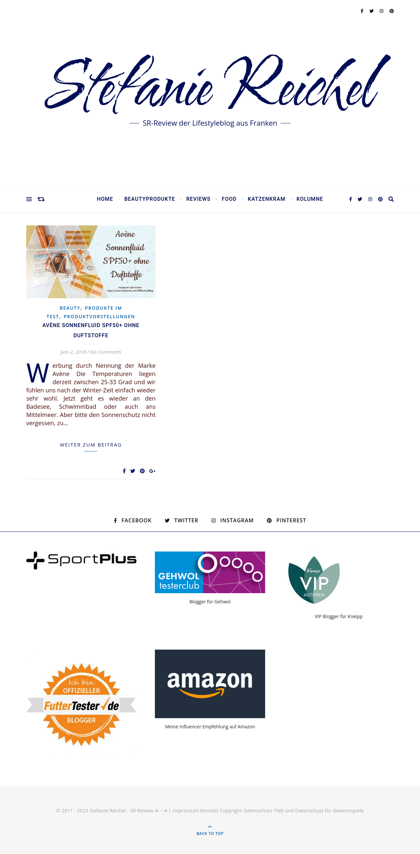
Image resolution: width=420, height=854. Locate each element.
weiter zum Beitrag (91, 444)
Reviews (198, 199)
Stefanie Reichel (210, 88)
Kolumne (310, 199)
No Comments (106, 351)
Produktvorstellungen (99, 316)
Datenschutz (257, 810)
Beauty (70, 308)
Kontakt (209, 810)
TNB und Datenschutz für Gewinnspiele (319, 810)
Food (229, 199)
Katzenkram (266, 199)
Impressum (186, 810)
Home (105, 199)
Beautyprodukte (149, 199)
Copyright (231, 810)
